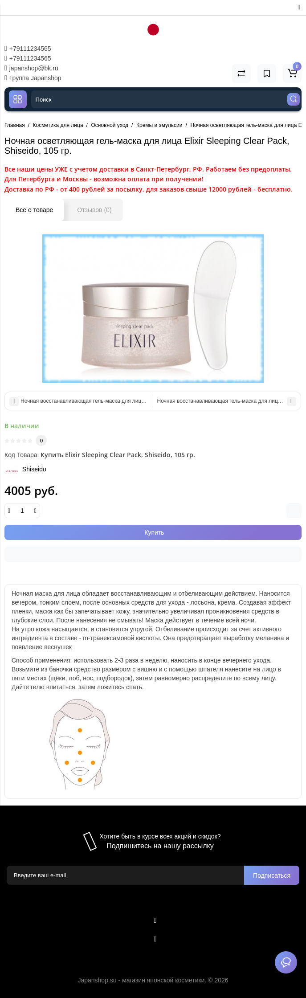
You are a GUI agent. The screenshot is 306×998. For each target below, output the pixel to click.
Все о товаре (34, 209)
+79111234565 (27, 48)
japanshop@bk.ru (31, 68)
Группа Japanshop (32, 78)
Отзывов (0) (94, 209)
